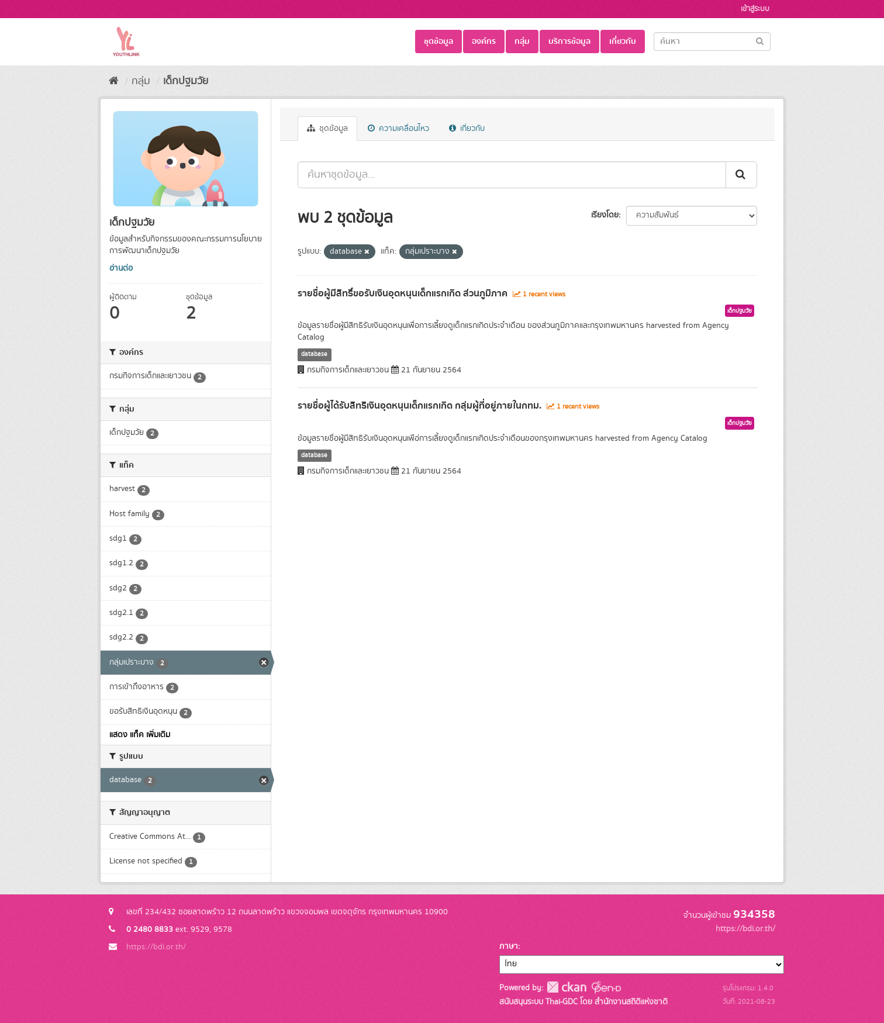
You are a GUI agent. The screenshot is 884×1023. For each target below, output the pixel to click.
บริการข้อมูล (569, 41)
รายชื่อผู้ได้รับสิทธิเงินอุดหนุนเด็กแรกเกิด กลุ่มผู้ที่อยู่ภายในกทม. (419, 405)
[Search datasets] (712, 41)
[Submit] (760, 41)
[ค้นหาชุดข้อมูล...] (512, 174)
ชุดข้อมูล (438, 41)
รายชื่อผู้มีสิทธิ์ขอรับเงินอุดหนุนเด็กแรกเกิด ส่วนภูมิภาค (402, 293)
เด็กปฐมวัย (185, 81)
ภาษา (508, 946)
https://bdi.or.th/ (156, 947)
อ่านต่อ (121, 268)
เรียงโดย (605, 215)
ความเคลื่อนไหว (398, 128)
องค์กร (484, 41)
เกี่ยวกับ (622, 41)
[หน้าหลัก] (114, 81)
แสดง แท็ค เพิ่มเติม (139, 735)
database (314, 354)
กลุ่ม (522, 41)
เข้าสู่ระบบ (755, 9)
